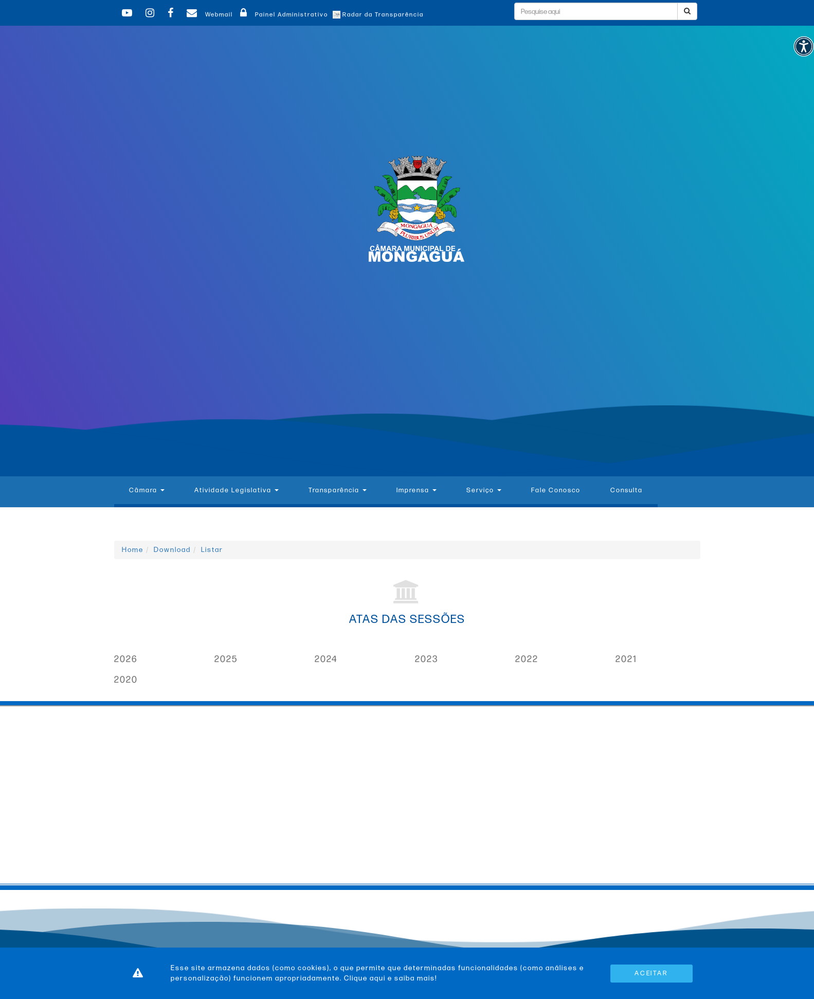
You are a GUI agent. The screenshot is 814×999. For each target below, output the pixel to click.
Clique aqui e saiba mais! (390, 978)
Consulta (626, 490)
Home (132, 549)
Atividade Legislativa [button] (236, 490)
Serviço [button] (483, 490)
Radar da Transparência (378, 15)
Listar (212, 549)
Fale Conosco (556, 490)
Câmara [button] (147, 490)
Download (172, 549)
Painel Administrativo (282, 15)
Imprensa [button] (416, 490)
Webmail (208, 15)
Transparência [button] (338, 490)
